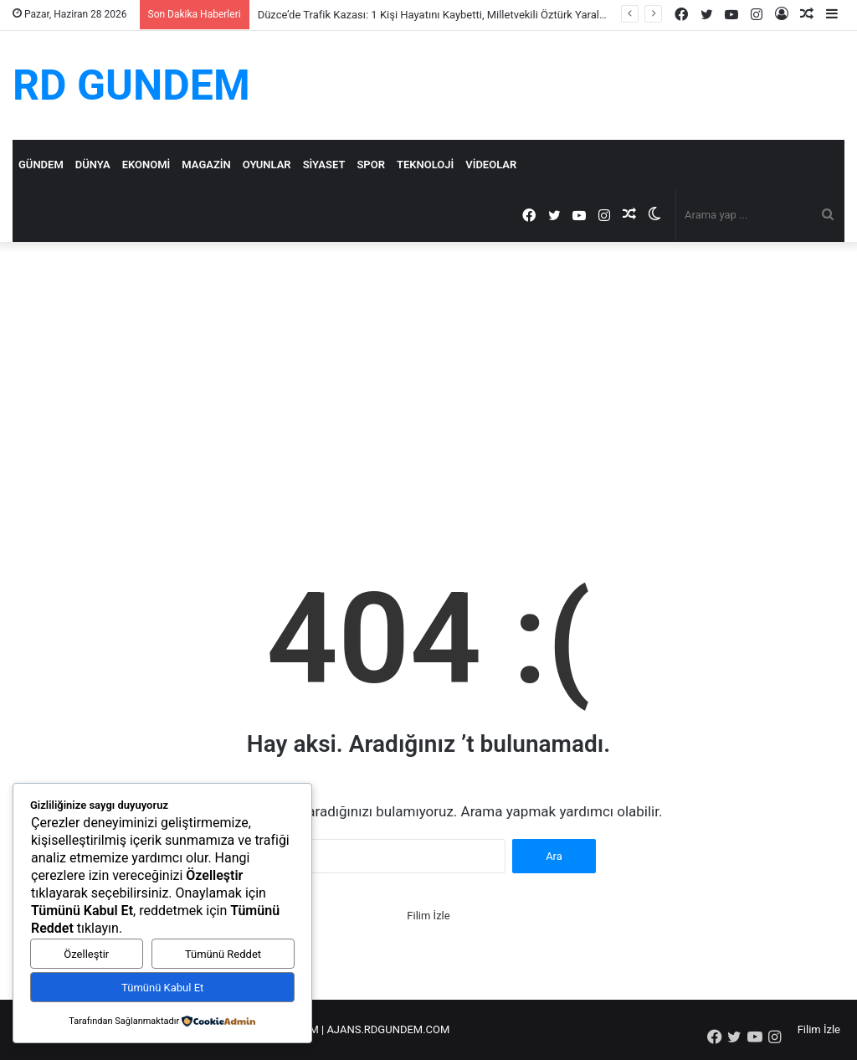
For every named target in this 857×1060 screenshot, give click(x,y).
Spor (371, 164)
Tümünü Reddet (223, 954)
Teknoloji (425, 164)
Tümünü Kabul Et (162, 987)
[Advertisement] (428, 384)
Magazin (206, 164)
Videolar (490, 164)
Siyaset (324, 164)
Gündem (41, 164)
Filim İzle (428, 915)
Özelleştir (86, 954)
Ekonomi (146, 164)
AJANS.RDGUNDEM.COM (387, 1029)
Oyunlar (267, 164)
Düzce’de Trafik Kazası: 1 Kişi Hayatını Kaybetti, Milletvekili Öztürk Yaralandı (439, 14)
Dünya (92, 164)
